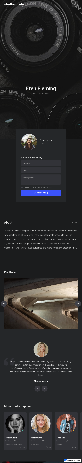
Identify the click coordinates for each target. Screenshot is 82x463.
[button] (75, 4)
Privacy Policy (46, 187)
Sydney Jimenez (12, 438)
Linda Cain (60, 438)
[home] (14, 4)
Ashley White (36, 438)
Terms (36, 187)
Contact (25, 157)
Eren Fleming (36, 157)
